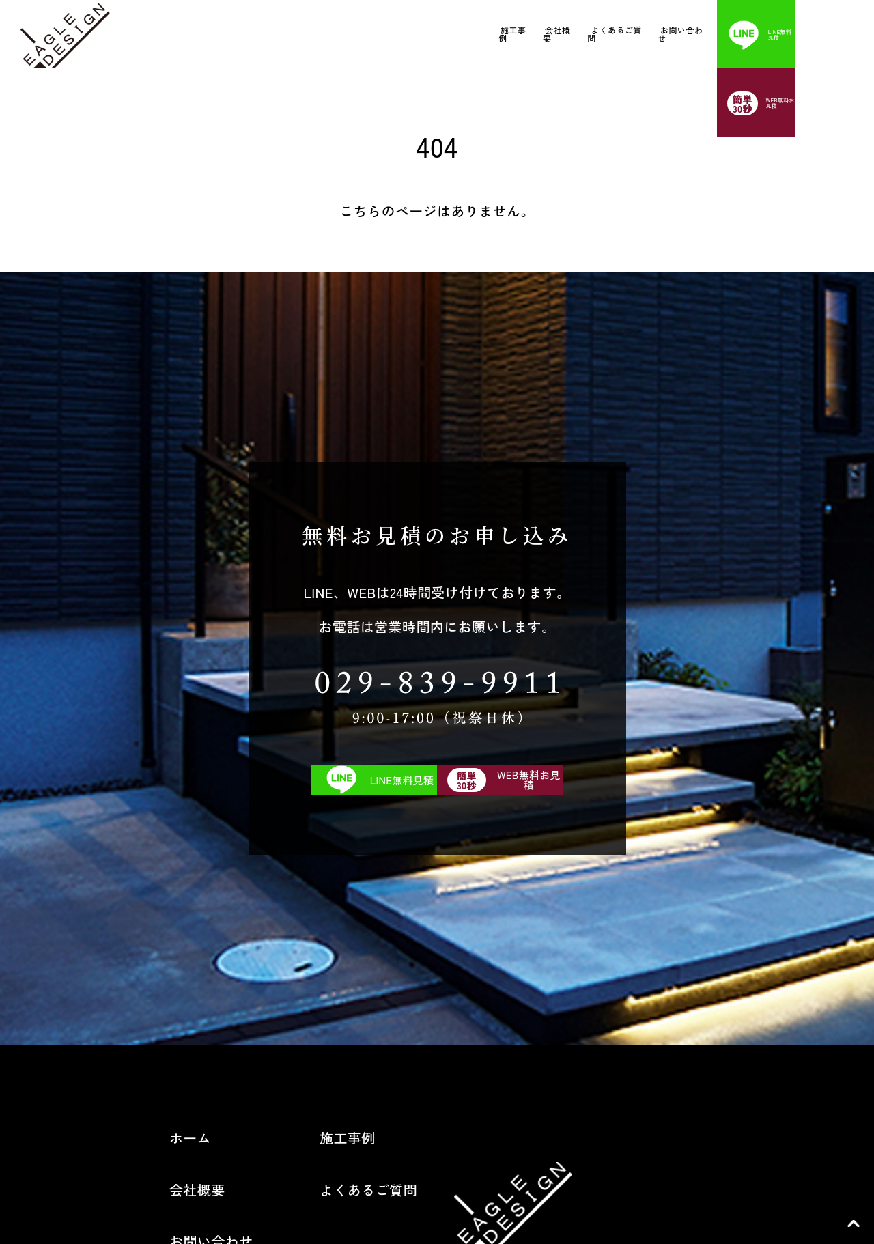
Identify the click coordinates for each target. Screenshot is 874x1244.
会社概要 (474, 34)
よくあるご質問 (561, 34)
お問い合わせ (657, 34)
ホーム (133, 849)
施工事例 (399, 34)
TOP (853, 1223)
